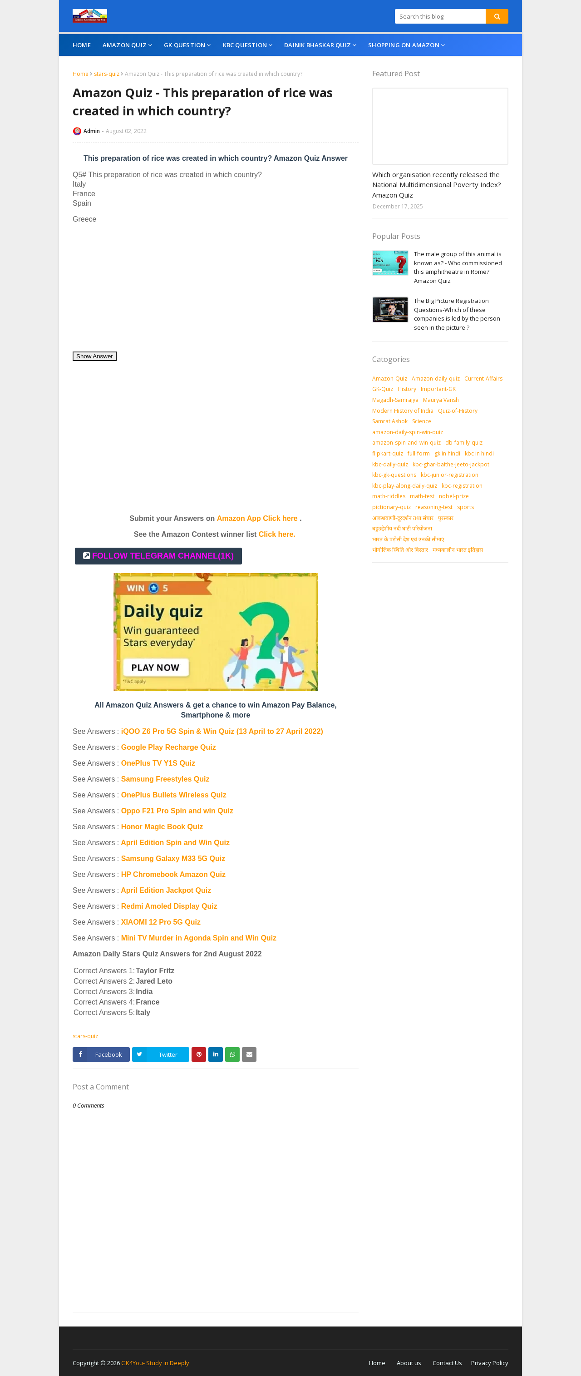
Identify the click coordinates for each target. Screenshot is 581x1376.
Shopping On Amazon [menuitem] (403, 45)
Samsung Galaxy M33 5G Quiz (173, 858)
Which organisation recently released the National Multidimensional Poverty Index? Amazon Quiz (436, 184)
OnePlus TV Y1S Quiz (158, 763)
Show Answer (94, 356)
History (407, 389)
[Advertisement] (216, 287)
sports (465, 507)
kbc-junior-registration (449, 475)
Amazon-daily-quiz (436, 378)
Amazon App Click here (257, 518)
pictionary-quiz (391, 507)
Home (81, 74)
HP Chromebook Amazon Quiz (173, 874)
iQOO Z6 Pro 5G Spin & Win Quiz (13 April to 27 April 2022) (222, 731)
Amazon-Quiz (389, 378)
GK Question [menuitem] (184, 45)
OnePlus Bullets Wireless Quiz (173, 795)
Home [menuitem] (82, 45)
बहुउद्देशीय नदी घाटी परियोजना (402, 528)
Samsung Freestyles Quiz (165, 779)
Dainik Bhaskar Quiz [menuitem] (317, 45)
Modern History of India (402, 411)
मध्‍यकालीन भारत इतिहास (458, 550)
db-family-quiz (464, 442)
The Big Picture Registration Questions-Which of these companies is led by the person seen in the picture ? (457, 314)
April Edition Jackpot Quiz (166, 890)
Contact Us (447, 1363)
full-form (419, 453)
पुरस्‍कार (445, 518)
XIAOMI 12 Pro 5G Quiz (161, 922)
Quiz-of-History (458, 411)
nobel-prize (454, 496)
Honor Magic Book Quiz (162, 827)
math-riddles (388, 496)
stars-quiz (106, 74)
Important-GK (438, 389)
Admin (92, 131)
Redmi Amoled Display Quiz (169, 906)
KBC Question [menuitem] (245, 45)
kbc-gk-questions (394, 475)
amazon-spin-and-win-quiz (406, 442)
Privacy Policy (489, 1363)
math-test (422, 496)
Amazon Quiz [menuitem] (125, 45)
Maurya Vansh (441, 400)
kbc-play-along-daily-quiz (404, 486)
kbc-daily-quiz (390, 464)
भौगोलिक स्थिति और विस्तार (400, 550)
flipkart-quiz (387, 453)
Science (421, 421)
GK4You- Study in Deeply (155, 1363)
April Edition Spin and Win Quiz (175, 842)
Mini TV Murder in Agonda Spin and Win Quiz (200, 938)
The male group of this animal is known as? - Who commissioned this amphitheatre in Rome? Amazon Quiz (458, 267)
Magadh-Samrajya (395, 400)
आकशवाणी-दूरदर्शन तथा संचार (402, 518)
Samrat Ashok (390, 421)
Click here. (277, 534)
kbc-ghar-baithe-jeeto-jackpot (451, 464)
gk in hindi (447, 453)
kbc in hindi (479, 453)
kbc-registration (462, 486)
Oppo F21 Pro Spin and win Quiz (178, 811)
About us (409, 1363)
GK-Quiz (382, 389)
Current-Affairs (483, 378)
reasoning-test (434, 507)
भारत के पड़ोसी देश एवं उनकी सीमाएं (408, 539)
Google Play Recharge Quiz (168, 747)
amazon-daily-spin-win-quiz (407, 432)
